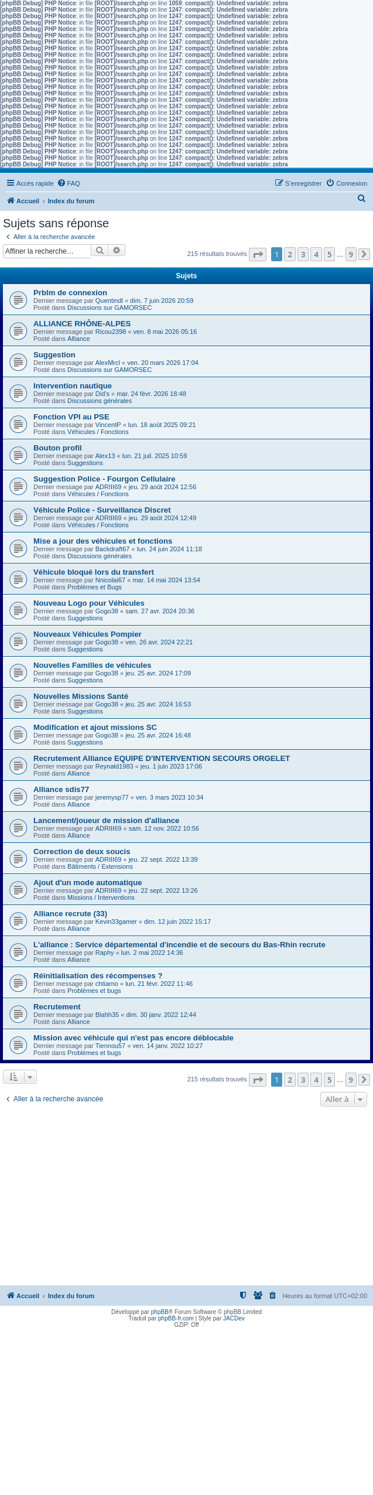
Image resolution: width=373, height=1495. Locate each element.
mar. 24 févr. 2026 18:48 (151, 393)
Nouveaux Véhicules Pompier (87, 634)
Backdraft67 (112, 548)
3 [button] (303, 254)
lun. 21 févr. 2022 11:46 (159, 983)
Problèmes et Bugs (94, 587)
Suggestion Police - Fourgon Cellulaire (104, 479)
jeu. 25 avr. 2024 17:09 (158, 673)
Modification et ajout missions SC (95, 727)
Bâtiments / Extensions (100, 866)
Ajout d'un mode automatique (87, 882)
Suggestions (85, 462)
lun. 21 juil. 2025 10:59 (154, 455)
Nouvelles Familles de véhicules (92, 665)
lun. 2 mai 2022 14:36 (152, 952)
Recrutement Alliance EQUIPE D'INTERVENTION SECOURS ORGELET (161, 758)
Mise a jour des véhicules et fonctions (102, 541)
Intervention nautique (72, 385)
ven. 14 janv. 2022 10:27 (168, 1045)
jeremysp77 (112, 797)
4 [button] (316, 254)
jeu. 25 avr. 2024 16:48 (158, 735)
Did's (102, 393)
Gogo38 (106, 611)
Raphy (104, 952)
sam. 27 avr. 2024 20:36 (159, 611)
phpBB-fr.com (176, 1318)
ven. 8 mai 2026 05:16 (165, 331)
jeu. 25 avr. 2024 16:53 (158, 704)
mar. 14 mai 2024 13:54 (166, 579)
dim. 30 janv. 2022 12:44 (161, 1014)
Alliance (78, 338)
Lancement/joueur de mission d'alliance (106, 820)
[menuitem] (68, 183)
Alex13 (105, 455)
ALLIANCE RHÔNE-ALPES (82, 323)
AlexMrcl (107, 362)
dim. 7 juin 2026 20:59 (161, 300)
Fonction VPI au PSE (71, 416)
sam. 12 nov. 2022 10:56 (164, 828)
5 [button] (329, 254)
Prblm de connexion (70, 292)
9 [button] (351, 254)
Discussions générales (99, 400)
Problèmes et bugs (94, 990)
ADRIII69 (108, 486)
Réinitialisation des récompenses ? (98, 975)
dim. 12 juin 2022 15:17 (177, 921)
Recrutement (57, 1006)
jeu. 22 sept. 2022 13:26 (163, 890)
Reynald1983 (114, 766)
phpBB (160, 1312)
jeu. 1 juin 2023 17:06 (171, 766)
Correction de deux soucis (82, 851)
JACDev (234, 1318)
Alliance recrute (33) (70, 913)
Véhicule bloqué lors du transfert (93, 572)
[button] (257, 254)
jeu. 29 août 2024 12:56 (163, 486)
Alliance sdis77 (61, 789)
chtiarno (106, 983)
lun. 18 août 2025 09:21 (162, 424)
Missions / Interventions (101, 897)
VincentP (108, 424)
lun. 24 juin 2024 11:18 (169, 548)
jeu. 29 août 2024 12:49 (163, 517)
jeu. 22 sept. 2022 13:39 (163, 859)
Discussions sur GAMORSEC (109, 307)
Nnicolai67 (110, 579)
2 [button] (290, 254)
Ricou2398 (110, 331)
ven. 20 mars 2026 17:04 (163, 362)
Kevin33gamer (116, 921)
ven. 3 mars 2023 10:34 (170, 797)
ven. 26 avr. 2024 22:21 (159, 642)
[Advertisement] (186, 1197)
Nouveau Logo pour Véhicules (89, 603)
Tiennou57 (110, 1045)
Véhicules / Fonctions (98, 431)
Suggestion (54, 354)
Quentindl (109, 300)
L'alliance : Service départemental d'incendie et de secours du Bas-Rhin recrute (179, 944)
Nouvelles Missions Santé (80, 696)
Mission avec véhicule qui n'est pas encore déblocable (133, 1037)
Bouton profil (57, 447)
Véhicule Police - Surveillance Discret (102, 510)
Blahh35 (107, 1014)
